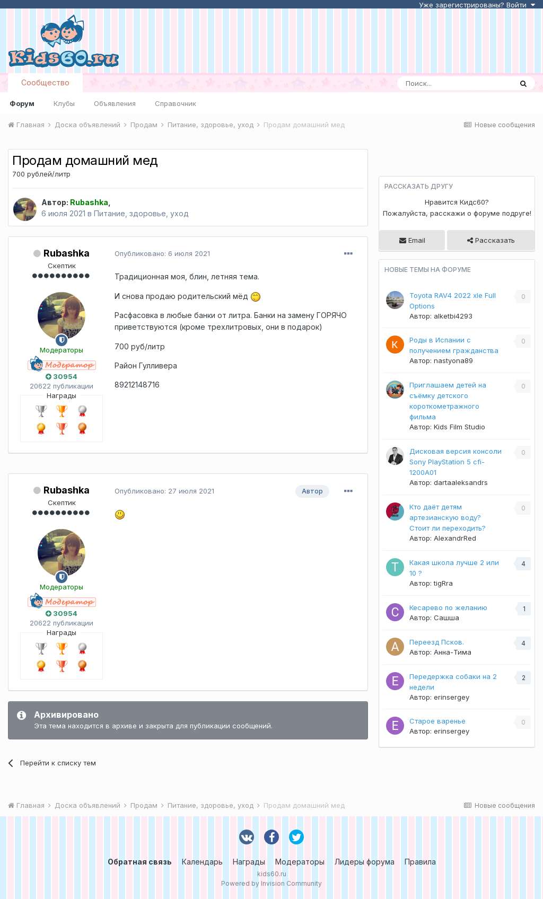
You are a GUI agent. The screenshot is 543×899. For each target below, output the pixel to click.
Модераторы (300, 861)
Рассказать (491, 240)
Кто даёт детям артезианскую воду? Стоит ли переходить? (447, 517)
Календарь (202, 861)
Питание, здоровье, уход (141, 213)
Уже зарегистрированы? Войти (477, 5)
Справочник (175, 103)
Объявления (115, 103)
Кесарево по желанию (448, 607)
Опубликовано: (162, 253)
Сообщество (45, 82)
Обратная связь (140, 861)
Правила (420, 861)
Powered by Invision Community (271, 883)
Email (412, 240)
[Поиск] (454, 83)
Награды (249, 861)
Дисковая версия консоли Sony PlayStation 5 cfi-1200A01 (455, 462)
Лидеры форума (365, 861)
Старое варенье (437, 721)
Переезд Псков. (436, 642)
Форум (22, 103)
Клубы (64, 103)
